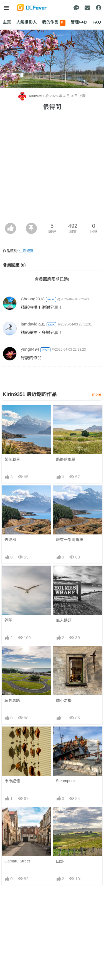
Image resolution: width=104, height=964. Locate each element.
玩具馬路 (12, 700)
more (96, 394)
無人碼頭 (64, 620)
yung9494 (30, 349)
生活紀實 (26, 251)
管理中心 (79, 22)
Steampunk (66, 781)
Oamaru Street (17, 817)
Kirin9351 (31, 96)
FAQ (97, 22)
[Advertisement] (52, 168)
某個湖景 (12, 459)
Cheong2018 (33, 298)
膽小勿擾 (64, 700)
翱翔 (8, 620)
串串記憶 (12, 781)
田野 (60, 817)
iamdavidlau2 (33, 324)
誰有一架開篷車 (69, 539)
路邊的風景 (65, 459)
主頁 (7, 22)
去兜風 (10, 539)
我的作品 (54, 23)
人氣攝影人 (26, 22)
